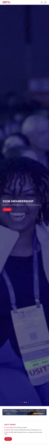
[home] (6, 2)
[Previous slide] (20, 402)
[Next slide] (28, 402)
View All (8, 439)
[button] (45, 2)
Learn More (7, 209)
